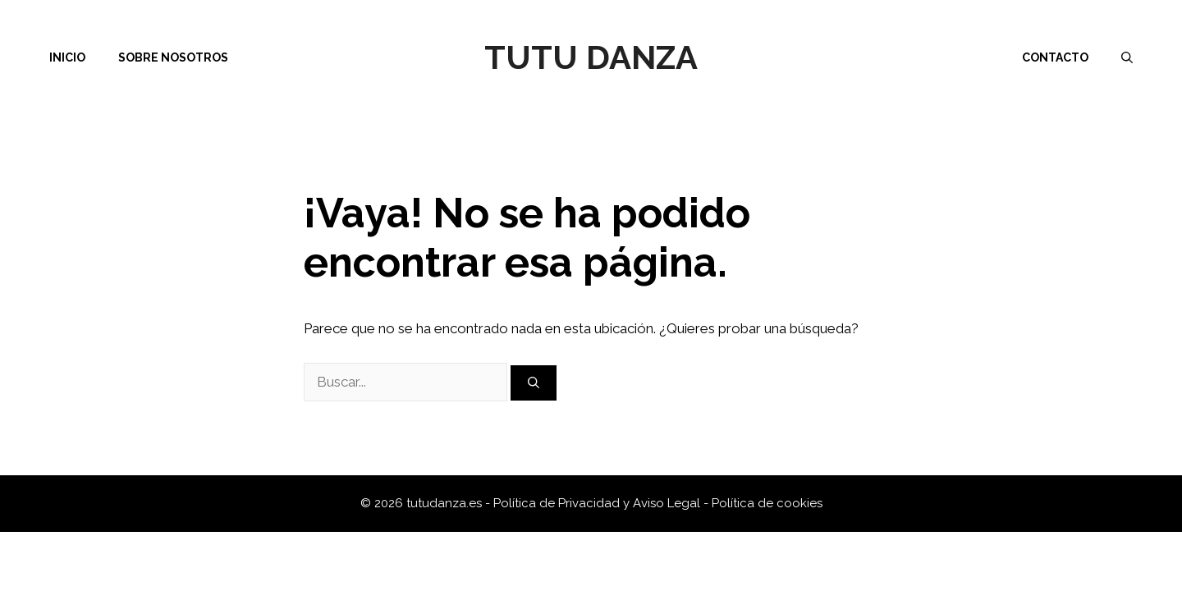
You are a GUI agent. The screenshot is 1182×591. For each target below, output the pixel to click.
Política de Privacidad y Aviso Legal (598, 503)
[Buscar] (534, 383)
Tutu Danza (591, 57)
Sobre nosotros (173, 57)
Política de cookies (767, 503)
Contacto (1055, 57)
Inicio (67, 57)
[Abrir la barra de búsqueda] (1127, 57)
